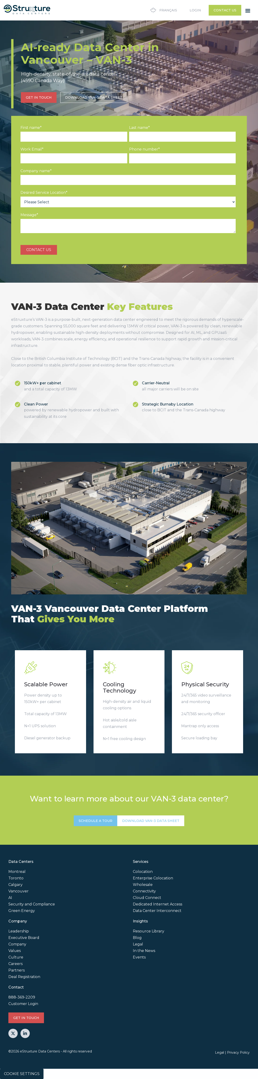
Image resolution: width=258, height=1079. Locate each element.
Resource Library (148, 931)
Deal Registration (24, 977)
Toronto (15, 878)
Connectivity (144, 891)
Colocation (143, 871)
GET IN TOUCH (39, 97)
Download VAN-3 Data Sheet (93, 97)
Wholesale (143, 884)
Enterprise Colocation (153, 878)
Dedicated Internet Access (157, 904)
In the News (144, 950)
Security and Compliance (31, 904)
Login (195, 10)
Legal (138, 944)
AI (10, 897)
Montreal (17, 871)
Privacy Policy (238, 1052)
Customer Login (23, 1004)
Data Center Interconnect (157, 910)
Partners (16, 970)
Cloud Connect (147, 897)
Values (14, 950)
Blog (137, 937)
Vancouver (18, 891)
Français (163, 10)
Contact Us (225, 10)
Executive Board (23, 937)
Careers (15, 964)
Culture (15, 957)
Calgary (15, 884)
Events (139, 957)
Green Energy (21, 910)
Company (17, 944)
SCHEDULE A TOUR (95, 821)
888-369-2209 (21, 997)
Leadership (18, 931)
